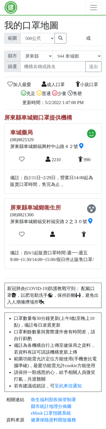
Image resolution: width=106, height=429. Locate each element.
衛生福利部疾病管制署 (53, 399)
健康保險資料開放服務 (53, 419)
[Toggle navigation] (93, 7)
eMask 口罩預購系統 (51, 413)
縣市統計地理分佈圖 (51, 406)
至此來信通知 (68, 385)
